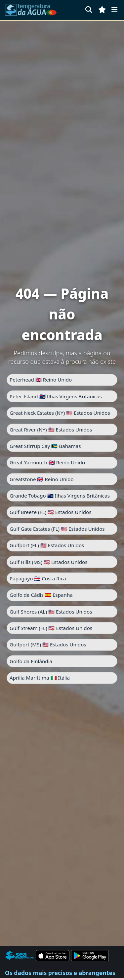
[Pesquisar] (89, 10)
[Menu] (114, 10)
